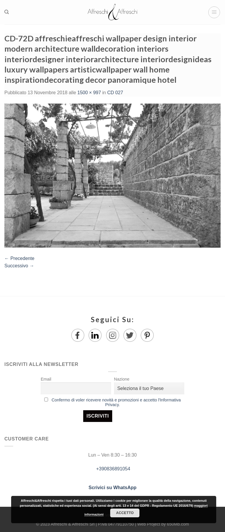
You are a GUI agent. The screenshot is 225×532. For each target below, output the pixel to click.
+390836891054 (112, 468)
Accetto (125, 513)
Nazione (121, 379)
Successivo (19, 265)
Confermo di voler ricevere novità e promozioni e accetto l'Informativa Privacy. (116, 402)
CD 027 (115, 92)
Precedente (19, 258)
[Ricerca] (6, 12)
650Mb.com (178, 524)
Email (46, 379)
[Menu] (214, 12)
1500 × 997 (89, 92)
